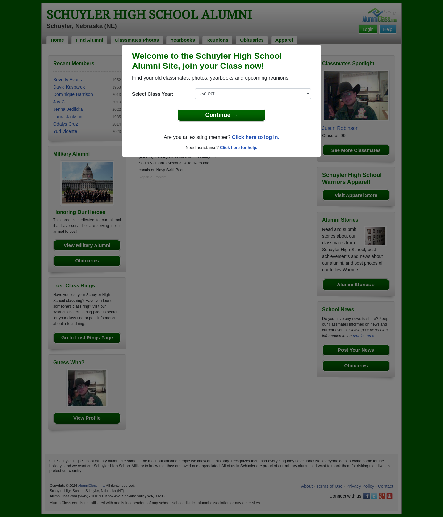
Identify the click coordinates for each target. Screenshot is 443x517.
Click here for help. (238, 147)
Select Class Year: (152, 94)
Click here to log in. (255, 137)
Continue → (221, 115)
